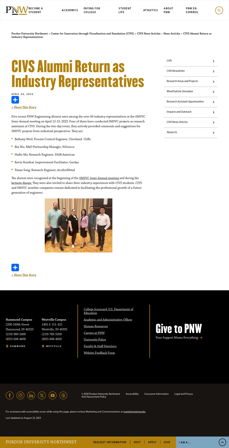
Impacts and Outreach (179, 111)
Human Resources (96, 326)
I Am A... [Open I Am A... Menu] (185, 442)
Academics (70, 10)
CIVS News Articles (177, 122)
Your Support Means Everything (177, 338)
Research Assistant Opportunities (185, 101)
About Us (172, 132)
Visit (137, 442)
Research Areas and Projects (182, 81)
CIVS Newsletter (176, 70)
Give (167, 442)
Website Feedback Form (99, 353)
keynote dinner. (21, 183)
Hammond (18, 346)
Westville (54, 346)
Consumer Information (156, 393)
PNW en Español (192, 10)
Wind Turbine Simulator (180, 91)
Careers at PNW (94, 333)
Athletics (150, 10)
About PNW (168, 10)
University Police (95, 340)
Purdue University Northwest (41, 442)
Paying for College (92, 10)
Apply (152, 442)
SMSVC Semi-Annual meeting (99, 178)
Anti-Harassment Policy (94, 396)
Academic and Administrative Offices (108, 320)
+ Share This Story (23, 102)
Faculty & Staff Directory (100, 346)
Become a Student (36, 10)
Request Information (109, 442)
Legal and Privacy (183, 393)
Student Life (125, 10)
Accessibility (132, 393)
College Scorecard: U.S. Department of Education (108, 311)
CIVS (169, 60)
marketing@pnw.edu (134, 411)
